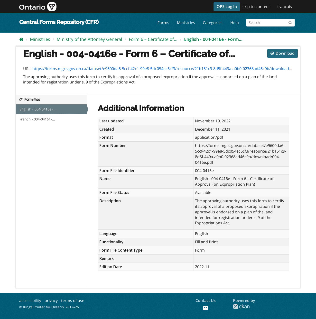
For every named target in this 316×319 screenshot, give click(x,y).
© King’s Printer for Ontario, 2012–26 (49, 307)
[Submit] (290, 22)
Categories (213, 22)
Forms (163, 22)
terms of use (72, 300)
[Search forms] (270, 23)
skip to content (256, 6)
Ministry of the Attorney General (89, 39)
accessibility (30, 300)
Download (282, 53)
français (284, 6)
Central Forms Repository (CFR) (58, 22)
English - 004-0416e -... (37, 109)
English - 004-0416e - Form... (213, 39)
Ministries (186, 22)
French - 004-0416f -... (37, 119)
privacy (51, 300)
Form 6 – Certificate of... (153, 39)
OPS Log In (227, 6)
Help (234, 22)
